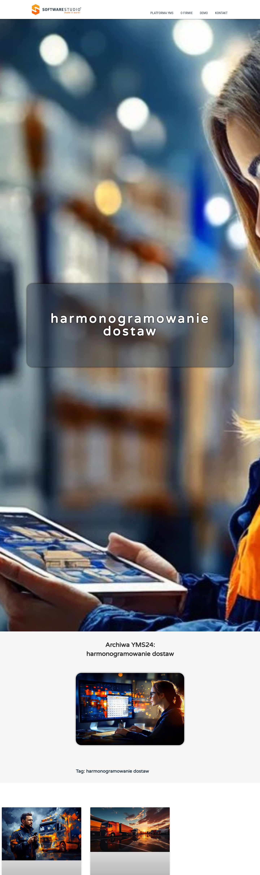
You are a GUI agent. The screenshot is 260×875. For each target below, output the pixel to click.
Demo (204, 13)
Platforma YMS (161, 13)
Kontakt (221, 13)
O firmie (187, 13)
